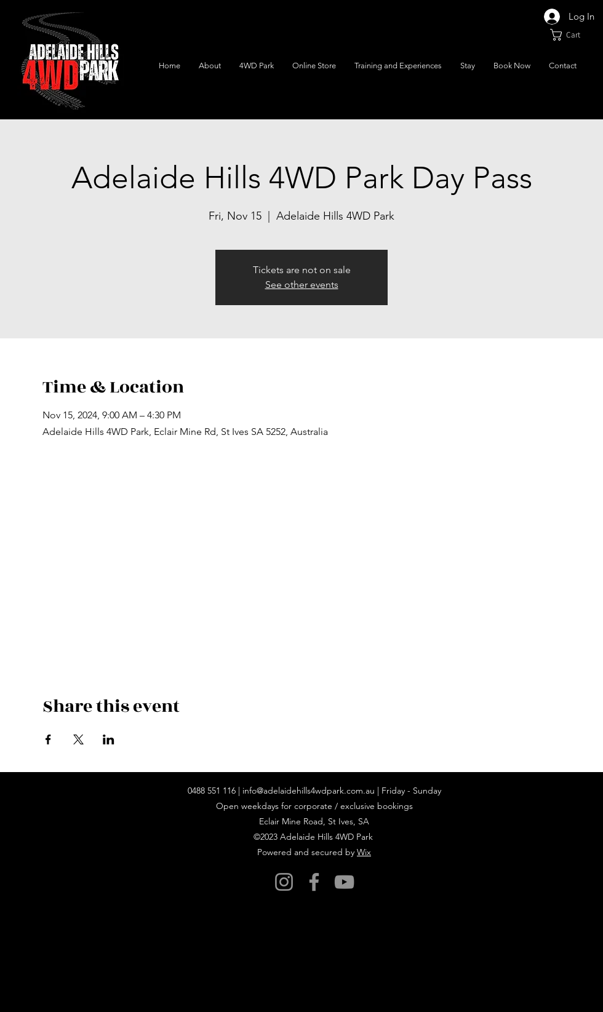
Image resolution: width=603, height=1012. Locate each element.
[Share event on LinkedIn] (108, 739)
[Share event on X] (78, 739)
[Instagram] (284, 882)
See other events (301, 284)
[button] (572, 35)
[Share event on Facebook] (48, 739)
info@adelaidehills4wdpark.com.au (308, 790)
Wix (364, 852)
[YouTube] (344, 882)
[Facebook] (314, 882)
